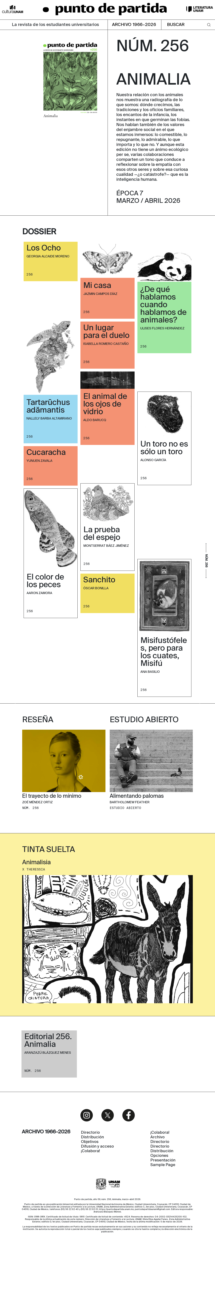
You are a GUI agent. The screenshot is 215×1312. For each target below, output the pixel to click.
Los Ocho (43, 248)
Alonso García (153, 460)
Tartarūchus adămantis (48, 406)
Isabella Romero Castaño (106, 344)
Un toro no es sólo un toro (164, 448)
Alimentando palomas (137, 851)
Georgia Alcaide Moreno (47, 256)
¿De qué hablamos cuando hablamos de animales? (163, 305)
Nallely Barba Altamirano (49, 418)
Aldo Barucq (94, 420)
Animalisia (36, 918)
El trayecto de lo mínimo (51, 851)
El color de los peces (45, 581)
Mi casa (97, 286)
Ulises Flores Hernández (162, 328)
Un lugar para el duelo (106, 332)
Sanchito (99, 580)
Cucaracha (46, 453)
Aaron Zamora (39, 593)
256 (29, 274)
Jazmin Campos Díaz (100, 294)
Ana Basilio (150, 672)
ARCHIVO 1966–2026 (134, 25)
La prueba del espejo (101, 534)
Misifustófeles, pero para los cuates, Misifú (163, 652)
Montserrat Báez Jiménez (106, 545)
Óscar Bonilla (95, 588)
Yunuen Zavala (39, 461)
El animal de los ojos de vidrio (105, 404)
